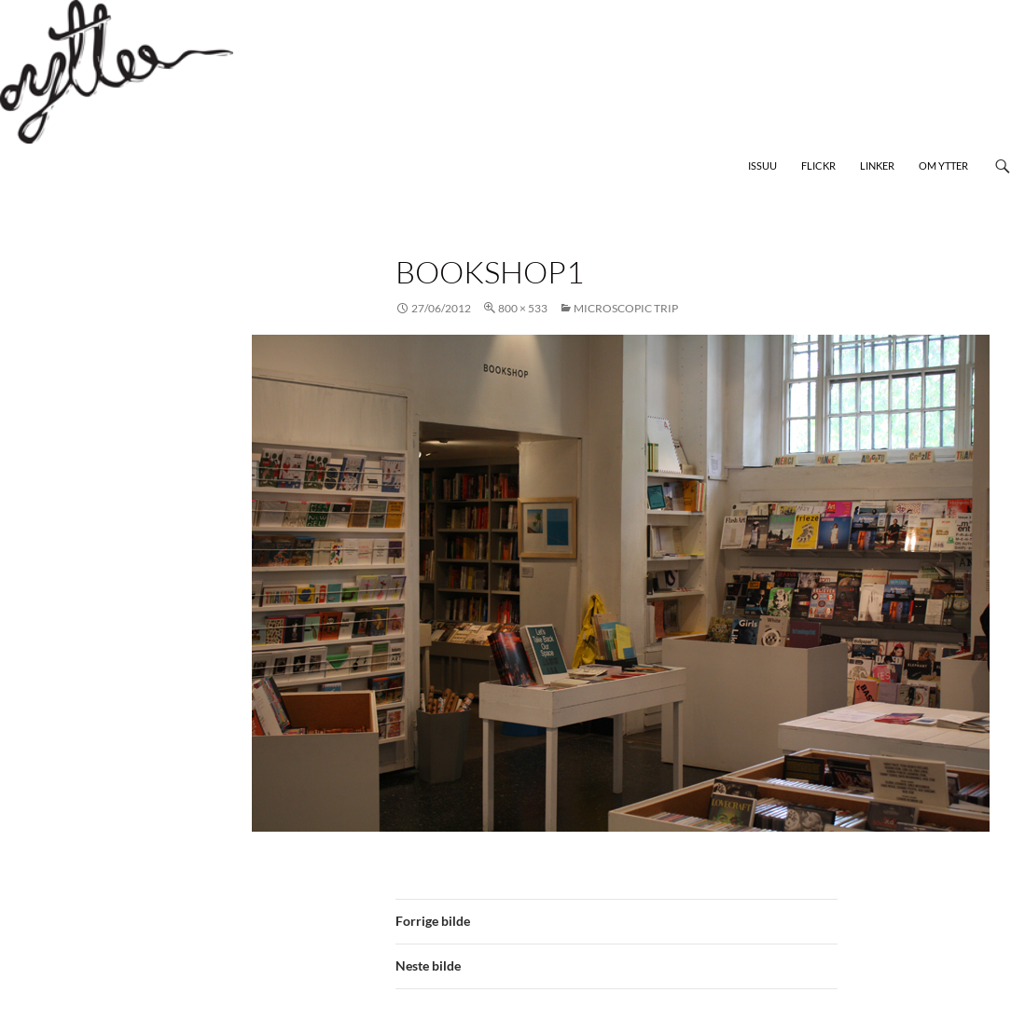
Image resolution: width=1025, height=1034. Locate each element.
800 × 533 (522, 308)
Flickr (818, 165)
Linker (877, 165)
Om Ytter (943, 165)
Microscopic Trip (626, 308)
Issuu (762, 165)
